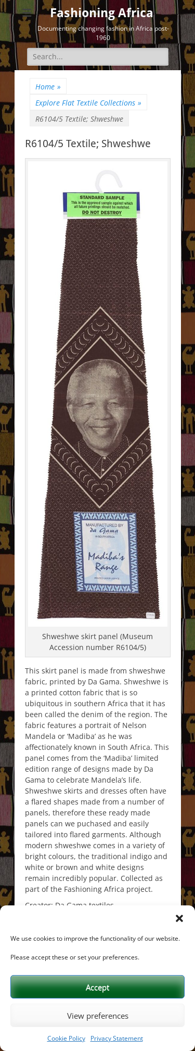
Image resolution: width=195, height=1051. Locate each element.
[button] (179, 918)
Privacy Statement (116, 1038)
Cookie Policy (66, 1038)
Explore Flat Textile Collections (88, 102)
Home (48, 86)
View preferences (97, 1015)
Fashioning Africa (101, 13)
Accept (97, 987)
